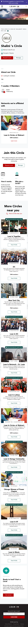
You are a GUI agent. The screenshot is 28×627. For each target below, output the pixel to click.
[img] (14, 226)
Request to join (7, 57)
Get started (8, 595)
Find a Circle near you (14, 214)
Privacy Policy (16, 624)
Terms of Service (8, 624)
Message (18, 57)
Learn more (16, 141)
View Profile (14, 244)
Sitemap (22, 624)
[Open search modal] (26, 6)
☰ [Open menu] (2, 7)
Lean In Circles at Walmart (14, 135)
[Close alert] (26, 2)
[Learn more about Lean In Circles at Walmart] (14, 123)
